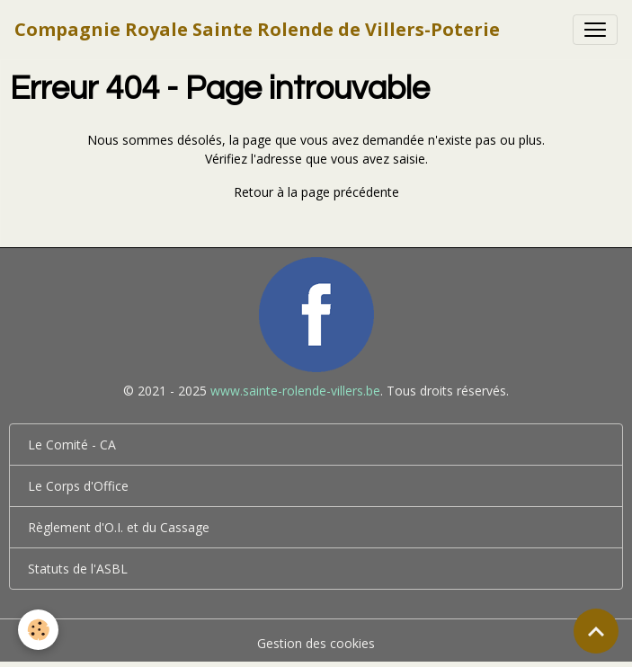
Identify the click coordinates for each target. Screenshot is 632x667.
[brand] (257, 29)
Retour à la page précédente (316, 191)
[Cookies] (38, 629)
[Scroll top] (596, 631)
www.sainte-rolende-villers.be (295, 390)
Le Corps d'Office (78, 485)
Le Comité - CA (72, 444)
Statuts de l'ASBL (78, 568)
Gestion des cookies (316, 643)
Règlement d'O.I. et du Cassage (118, 527)
